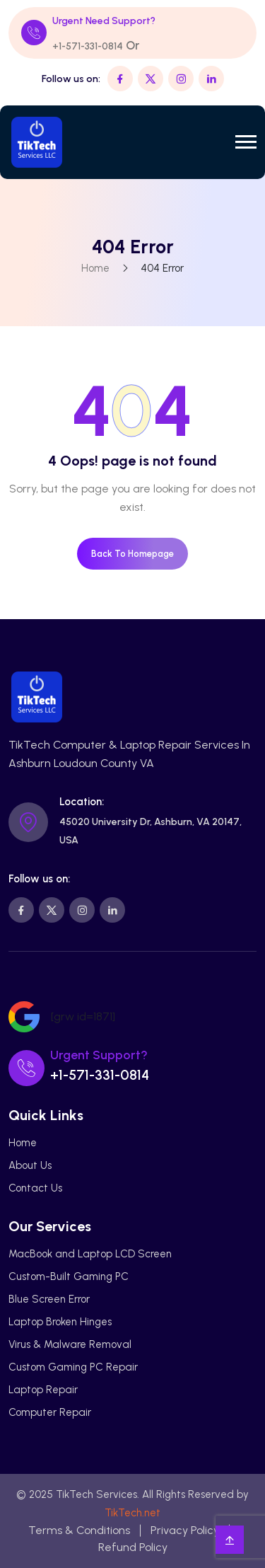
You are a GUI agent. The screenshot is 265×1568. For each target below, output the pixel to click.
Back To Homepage (132, 553)
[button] (246, 142)
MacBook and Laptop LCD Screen (90, 1253)
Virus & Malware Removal (69, 1344)
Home (95, 268)
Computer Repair (49, 1412)
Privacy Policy (185, 1530)
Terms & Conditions (79, 1530)
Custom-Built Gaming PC (68, 1276)
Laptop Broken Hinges (60, 1321)
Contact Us (35, 1188)
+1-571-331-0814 (87, 46)
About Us (30, 1165)
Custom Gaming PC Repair (73, 1367)
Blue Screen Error (49, 1299)
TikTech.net (132, 1512)
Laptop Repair (43, 1389)
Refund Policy (132, 1547)
